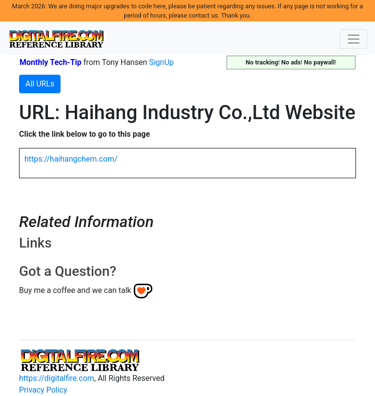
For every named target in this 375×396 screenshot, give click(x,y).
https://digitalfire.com (56, 378)
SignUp (161, 62)
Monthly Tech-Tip (51, 62)
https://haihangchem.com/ (71, 159)
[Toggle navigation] (353, 39)
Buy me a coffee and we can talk (75, 290)
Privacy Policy (43, 390)
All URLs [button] (39, 83)
